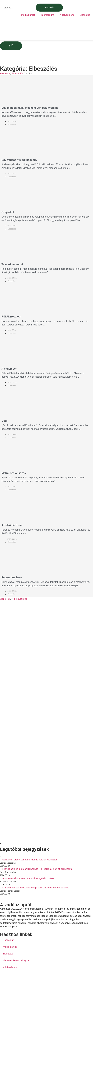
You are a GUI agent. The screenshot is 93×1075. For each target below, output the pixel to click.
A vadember (9, 368)
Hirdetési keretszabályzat (16, 960)
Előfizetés (85, 14)
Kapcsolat (8, 940)
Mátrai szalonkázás (13, 473)
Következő (21, 598)
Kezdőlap (5, 73)
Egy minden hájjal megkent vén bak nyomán (29, 107)
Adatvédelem (67, 14)
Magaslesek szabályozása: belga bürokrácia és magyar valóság (35, 887)
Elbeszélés (17, 73)
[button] (46, 40)
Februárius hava (11, 577)
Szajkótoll (7, 212)
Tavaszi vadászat (12, 264)
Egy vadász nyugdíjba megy (19, 159)
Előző (3, 598)
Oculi (4, 420)
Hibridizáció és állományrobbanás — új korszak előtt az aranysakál (37, 869)
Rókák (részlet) (11, 316)
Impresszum (47, 14)
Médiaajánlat (28, 14)
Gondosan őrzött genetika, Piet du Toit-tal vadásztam (30, 859)
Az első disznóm (11, 525)
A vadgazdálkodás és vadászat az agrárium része (28, 878)
